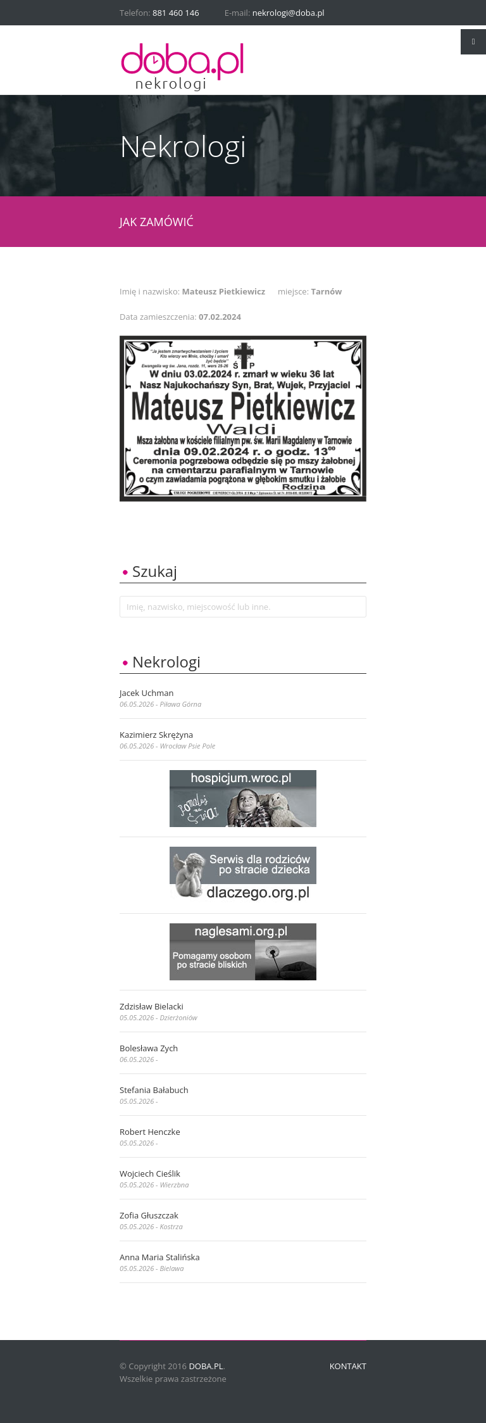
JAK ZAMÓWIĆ (157, 221)
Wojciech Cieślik (150, 1173)
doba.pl (206, 1366)
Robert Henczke (150, 1131)
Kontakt (348, 1366)
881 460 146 (176, 12)
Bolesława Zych (149, 1048)
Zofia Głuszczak (149, 1215)
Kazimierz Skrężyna (156, 734)
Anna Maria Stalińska (160, 1257)
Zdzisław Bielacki (152, 1006)
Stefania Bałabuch (154, 1090)
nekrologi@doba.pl (288, 12)
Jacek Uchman (146, 693)
